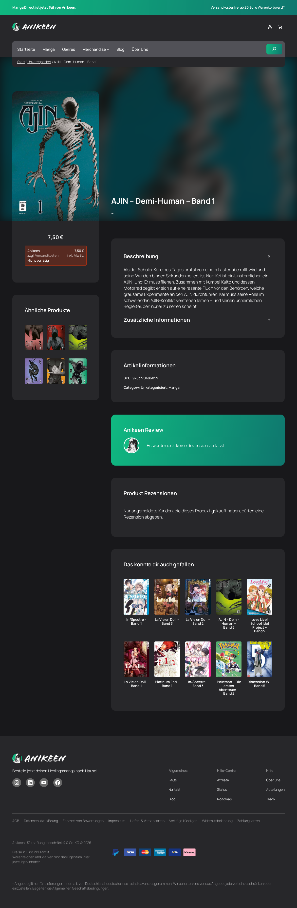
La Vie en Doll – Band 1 (136, 684)
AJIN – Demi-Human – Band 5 (229, 623)
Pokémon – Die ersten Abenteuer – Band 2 (229, 687)
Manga (174, 387)
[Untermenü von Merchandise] (108, 49)
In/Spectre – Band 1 (136, 621)
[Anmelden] (270, 27)
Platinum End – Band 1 (167, 684)
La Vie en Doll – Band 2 (198, 621)
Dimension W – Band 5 (259, 684)
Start (21, 61)
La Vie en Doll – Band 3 (167, 621)
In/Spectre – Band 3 (198, 684)
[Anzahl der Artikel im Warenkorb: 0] (280, 27)
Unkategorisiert (39, 61)
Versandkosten (46, 255)
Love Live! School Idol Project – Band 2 (259, 625)
